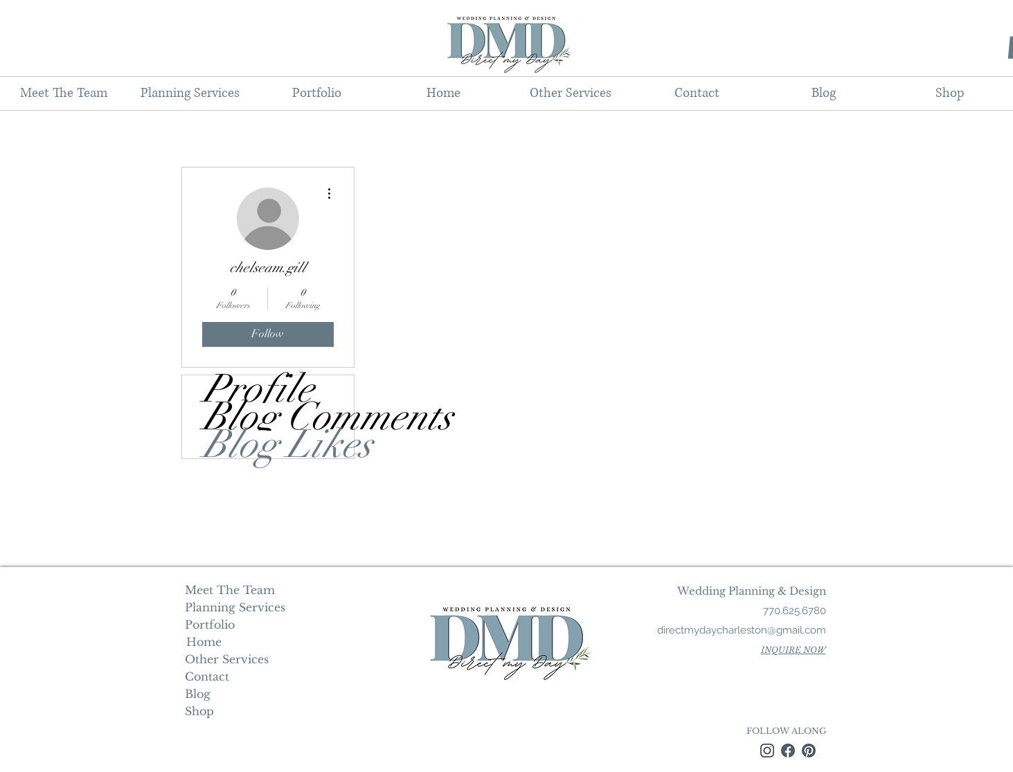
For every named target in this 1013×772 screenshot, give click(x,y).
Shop (199, 711)
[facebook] (788, 750)
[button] (190, 93)
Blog (197, 694)
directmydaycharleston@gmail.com (741, 630)
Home (202, 642)
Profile (258, 389)
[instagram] (767, 750)
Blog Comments (278, 417)
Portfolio (210, 624)
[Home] (204, 642)
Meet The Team (230, 590)
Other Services (227, 659)
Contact (207, 676)
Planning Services (234, 607)
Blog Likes (278, 444)
